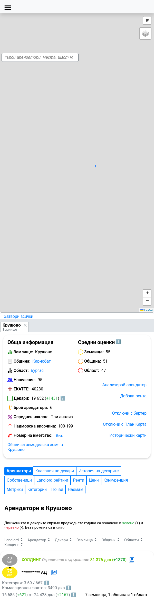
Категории (37, 489)
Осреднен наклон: (31, 416)
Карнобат (41, 361)
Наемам (75, 489)
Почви (57, 489)
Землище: (23, 351)
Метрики (15, 489)
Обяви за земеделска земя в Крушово (35, 447)
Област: (21, 370)
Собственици (19, 480)
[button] (74, 152)
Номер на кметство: (33, 435)
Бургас (37, 370)
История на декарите (99, 471)
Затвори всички (18, 316)
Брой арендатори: (31, 407)
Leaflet (146, 310)
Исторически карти (128, 435)
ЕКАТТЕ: (22, 389)
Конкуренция (115, 480)
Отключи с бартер (129, 413)
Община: (22, 361)
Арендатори (18, 471)
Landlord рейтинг (52, 480)
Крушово (12, 325)
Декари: (21, 398)
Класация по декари (54, 471)
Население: (25, 379)
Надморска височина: (35, 426)
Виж (59, 436)
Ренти (78, 480)
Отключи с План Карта (125, 424)
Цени (94, 480)
